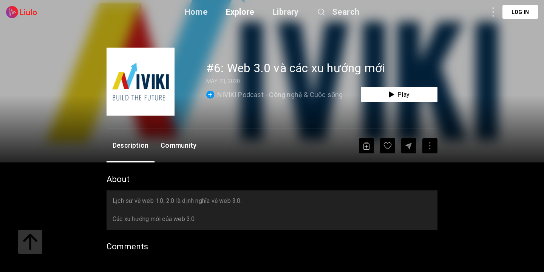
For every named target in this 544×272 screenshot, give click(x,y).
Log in (520, 12)
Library (285, 12)
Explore (240, 12)
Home (196, 12)
